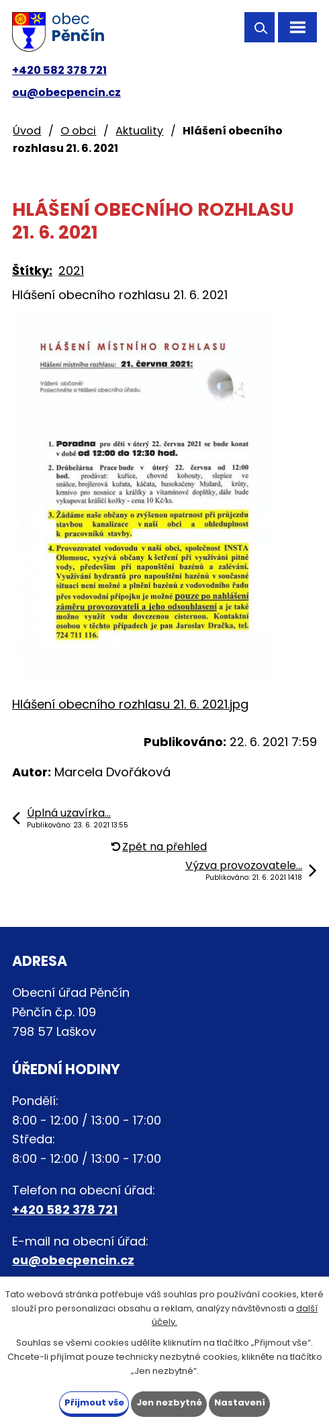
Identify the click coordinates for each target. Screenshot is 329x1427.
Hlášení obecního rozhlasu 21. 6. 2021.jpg (130, 704)
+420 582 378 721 (59, 70)
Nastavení (239, 1402)
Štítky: (32, 270)
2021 (71, 270)
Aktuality (139, 130)
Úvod (27, 130)
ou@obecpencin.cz (66, 92)
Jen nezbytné (169, 1402)
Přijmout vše (94, 1402)
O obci (78, 130)
